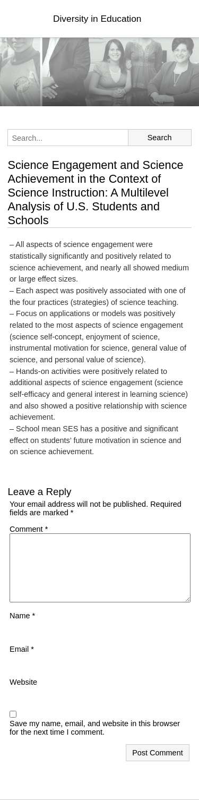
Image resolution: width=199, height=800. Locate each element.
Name (22, 615)
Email (22, 649)
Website (23, 682)
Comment (29, 529)
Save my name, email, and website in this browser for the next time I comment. (95, 727)
